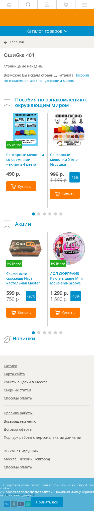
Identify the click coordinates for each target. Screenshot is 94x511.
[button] (33, 213)
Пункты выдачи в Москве (26, 382)
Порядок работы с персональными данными (42, 437)
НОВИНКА (14, 145)
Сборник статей (17, 390)
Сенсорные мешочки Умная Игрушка (64, 159)
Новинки (24, 338)
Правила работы (18, 413)
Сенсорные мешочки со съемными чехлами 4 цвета (25, 159)
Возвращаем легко (20, 421)
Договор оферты (18, 429)
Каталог (10, 365)
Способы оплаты (18, 398)
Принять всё (47, 502)
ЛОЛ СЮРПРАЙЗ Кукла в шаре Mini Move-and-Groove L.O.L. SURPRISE (66, 278)
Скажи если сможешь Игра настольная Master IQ (23, 278)
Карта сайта (14, 374)
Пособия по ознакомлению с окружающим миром (51, 102)
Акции (23, 224)
